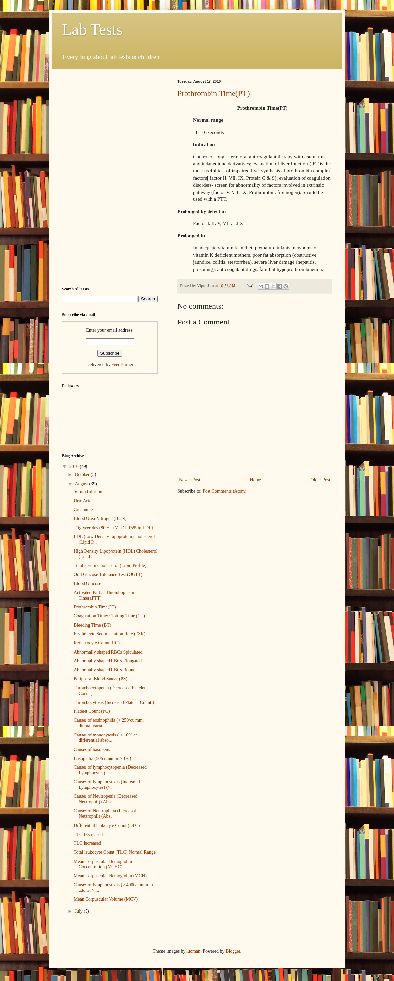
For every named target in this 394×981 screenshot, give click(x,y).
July (79, 911)
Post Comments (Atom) (224, 491)
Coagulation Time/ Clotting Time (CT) (109, 615)
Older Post (321, 480)
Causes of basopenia (92, 749)
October (83, 474)
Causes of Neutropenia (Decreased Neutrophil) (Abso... (105, 799)
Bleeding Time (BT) (92, 625)
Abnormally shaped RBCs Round (104, 669)
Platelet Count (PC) (92, 711)
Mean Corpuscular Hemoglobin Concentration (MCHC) (103, 864)
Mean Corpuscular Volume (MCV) (106, 899)
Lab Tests (92, 29)
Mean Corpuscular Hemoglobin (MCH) (110, 875)
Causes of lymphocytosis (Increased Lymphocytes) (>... (107, 784)
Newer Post (189, 480)
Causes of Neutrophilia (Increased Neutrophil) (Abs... (105, 813)
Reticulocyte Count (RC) (97, 642)
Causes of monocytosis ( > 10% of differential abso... (105, 738)
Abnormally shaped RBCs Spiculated (108, 652)
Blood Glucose (87, 583)
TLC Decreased (88, 834)
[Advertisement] (110, 178)
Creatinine (83, 509)
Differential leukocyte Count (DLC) (107, 825)
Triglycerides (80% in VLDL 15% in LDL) (113, 527)
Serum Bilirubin (89, 491)
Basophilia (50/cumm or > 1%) (102, 758)
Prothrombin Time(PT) (213, 93)
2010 (74, 466)
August (82, 483)
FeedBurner (122, 364)
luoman (193, 951)
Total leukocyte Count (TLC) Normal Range (115, 852)
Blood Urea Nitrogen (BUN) (100, 518)
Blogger (233, 951)
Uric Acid (83, 500)
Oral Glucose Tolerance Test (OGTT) (108, 574)
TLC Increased (87, 843)
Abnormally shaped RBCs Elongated (108, 660)
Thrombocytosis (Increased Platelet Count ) (114, 702)
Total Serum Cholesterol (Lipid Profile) (110, 565)
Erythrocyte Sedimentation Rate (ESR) (109, 634)
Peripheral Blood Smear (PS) (100, 678)
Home (255, 480)
